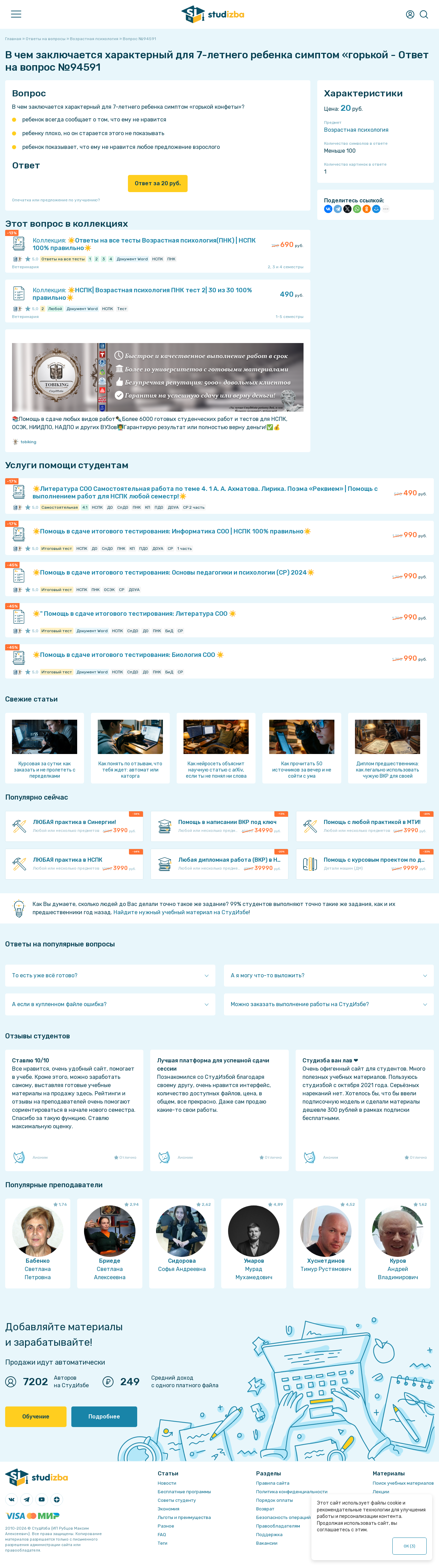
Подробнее (104, 1416)
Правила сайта (272, 1483)
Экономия (168, 1508)
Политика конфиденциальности (292, 1491)
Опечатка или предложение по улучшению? (56, 200)
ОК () (409, 1546)
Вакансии (266, 1543)
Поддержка (269, 1534)
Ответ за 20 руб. (158, 183)
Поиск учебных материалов (403, 1483)
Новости (167, 1483)
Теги (162, 1543)
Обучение (35, 1416)
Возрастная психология (356, 130)
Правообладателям (278, 1526)
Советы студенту (177, 1500)
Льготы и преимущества (184, 1517)
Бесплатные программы (184, 1491)
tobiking (24, 441)
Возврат (265, 1508)
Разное (166, 1526)
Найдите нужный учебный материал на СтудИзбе (181, 912)
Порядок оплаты (274, 1500)
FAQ (162, 1534)
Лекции (381, 1491)
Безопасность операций (283, 1517)
